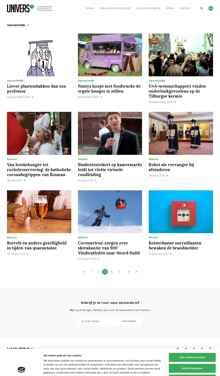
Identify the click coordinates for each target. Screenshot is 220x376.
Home (90, 8)
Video (170, 8)
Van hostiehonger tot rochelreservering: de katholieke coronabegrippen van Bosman (39, 169)
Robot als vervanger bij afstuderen (171, 167)
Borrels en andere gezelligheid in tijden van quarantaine (37, 245)
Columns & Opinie (148, 8)
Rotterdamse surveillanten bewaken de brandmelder (175, 245)
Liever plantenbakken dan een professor (36, 89)
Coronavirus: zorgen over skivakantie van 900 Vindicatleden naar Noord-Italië (109, 248)
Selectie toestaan (192, 343)
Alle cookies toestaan (192, 332)
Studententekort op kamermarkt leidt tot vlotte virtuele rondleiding (110, 169)
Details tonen (179, 369)
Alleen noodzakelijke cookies (192, 354)
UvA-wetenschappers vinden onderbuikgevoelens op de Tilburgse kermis (177, 91)
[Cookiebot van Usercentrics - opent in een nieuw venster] (21, 369)
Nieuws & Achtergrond (115, 8)
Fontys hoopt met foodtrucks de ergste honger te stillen (109, 89)
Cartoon (185, 8)
